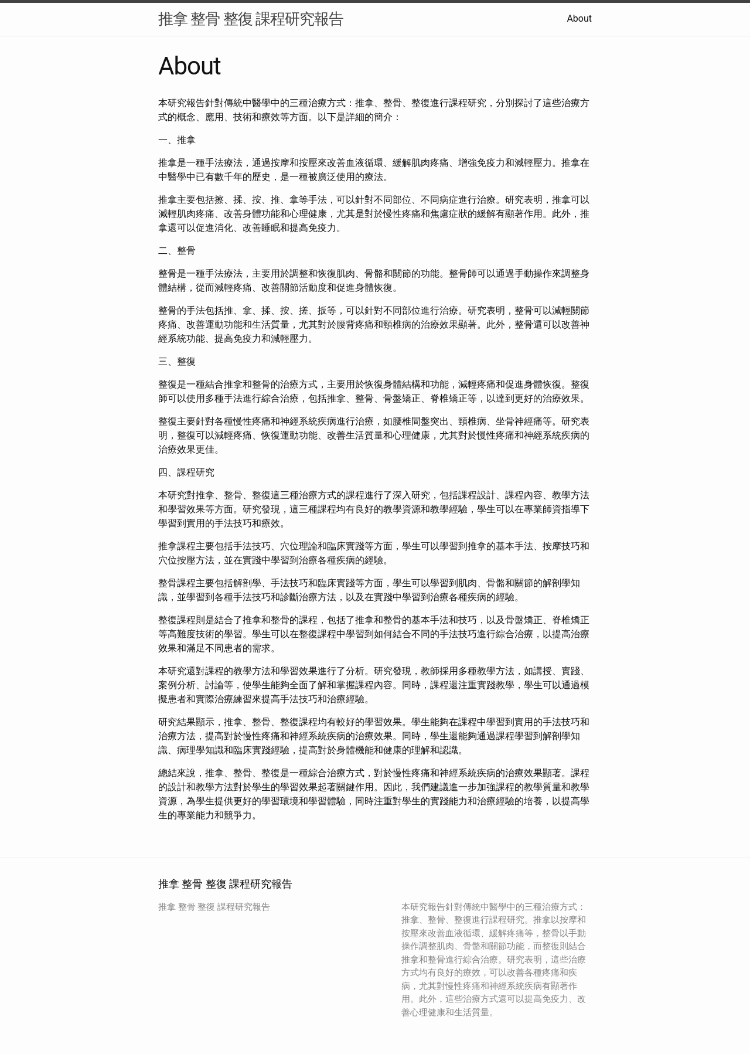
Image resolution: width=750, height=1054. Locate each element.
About (579, 18)
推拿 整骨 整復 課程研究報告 (250, 19)
